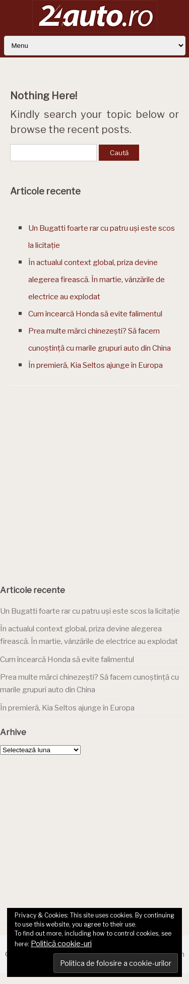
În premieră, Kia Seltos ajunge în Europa (95, 365)
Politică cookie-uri (61, 943)
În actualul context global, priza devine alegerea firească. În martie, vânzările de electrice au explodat (96, 279)
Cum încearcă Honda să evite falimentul (95, 313)
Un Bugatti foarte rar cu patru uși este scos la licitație (90, 611)
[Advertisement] (94, 493)
